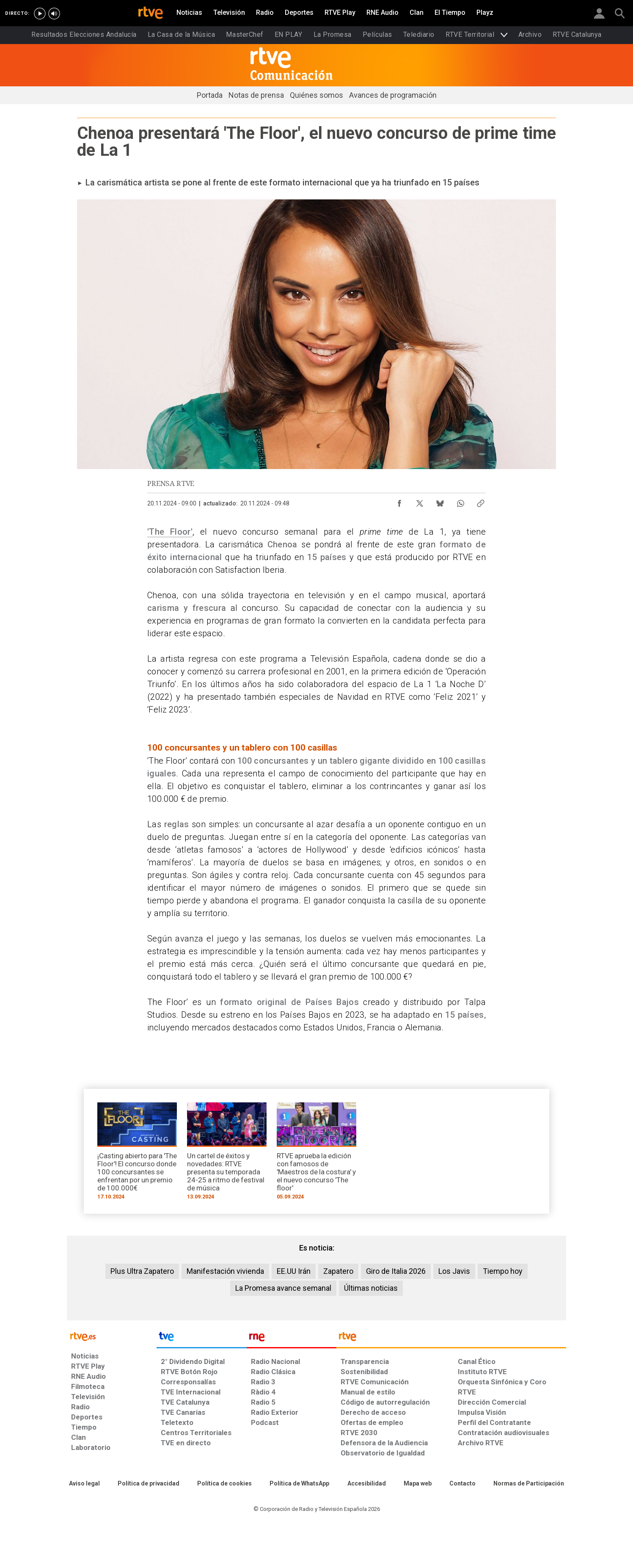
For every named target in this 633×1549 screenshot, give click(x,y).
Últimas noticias (371, 1288)
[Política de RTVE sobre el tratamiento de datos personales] (148, 1484)
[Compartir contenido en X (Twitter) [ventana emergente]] (420, 501)
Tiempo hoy (503, 1271)
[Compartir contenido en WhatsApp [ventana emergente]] (460, 501)
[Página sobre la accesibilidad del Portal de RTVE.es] (366, 1484)
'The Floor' (170, 532)
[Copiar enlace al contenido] (481, 501)
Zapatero (338, 1271)
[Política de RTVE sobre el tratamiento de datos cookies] (224, 1484)
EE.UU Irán (294, 1271)
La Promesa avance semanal (283, 1288)
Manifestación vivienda (225, 1271)
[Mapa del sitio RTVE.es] (418, 1484)
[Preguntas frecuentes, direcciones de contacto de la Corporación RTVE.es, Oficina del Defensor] (462, 1484)
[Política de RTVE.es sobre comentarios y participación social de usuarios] (528, 1484)
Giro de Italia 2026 (396, 1271)
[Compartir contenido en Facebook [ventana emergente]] (399, 501)
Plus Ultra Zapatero (142, 1271)
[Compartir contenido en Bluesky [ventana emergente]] (440, 501)
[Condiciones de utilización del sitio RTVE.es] (84, 1484)
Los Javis (454, 1271)
